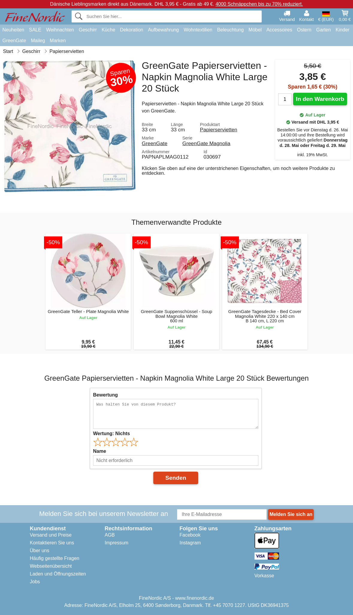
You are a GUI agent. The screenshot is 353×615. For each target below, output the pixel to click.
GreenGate (14, 40)
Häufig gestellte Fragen (54, 558)
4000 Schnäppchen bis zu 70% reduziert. (259, 4)
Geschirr (88, 29)
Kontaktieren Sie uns (52, 542)
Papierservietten (218, 130)
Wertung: (111, 433)
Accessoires (279, 29)
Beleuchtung (230, 29)
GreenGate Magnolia (206, 143)
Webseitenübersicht (51, 566)
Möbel (255, 29)
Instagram (190, 542)
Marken (58, 40)
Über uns (39, 550)
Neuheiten (13, 29)
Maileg (38, 40)
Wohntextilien (198, 29)
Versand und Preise (51, 534)
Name (99, 451)
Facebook (190, 534)
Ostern (304, 29)
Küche (108, 29)
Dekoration (131, 29)
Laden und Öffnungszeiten (58, 573)
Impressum (116, 542)
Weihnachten (60, 29)
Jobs (35, 581)
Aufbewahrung (163, 29)
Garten (323, 29)
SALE (35, 29)
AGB (110, 534)
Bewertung (105, 394)
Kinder (342, 29)
